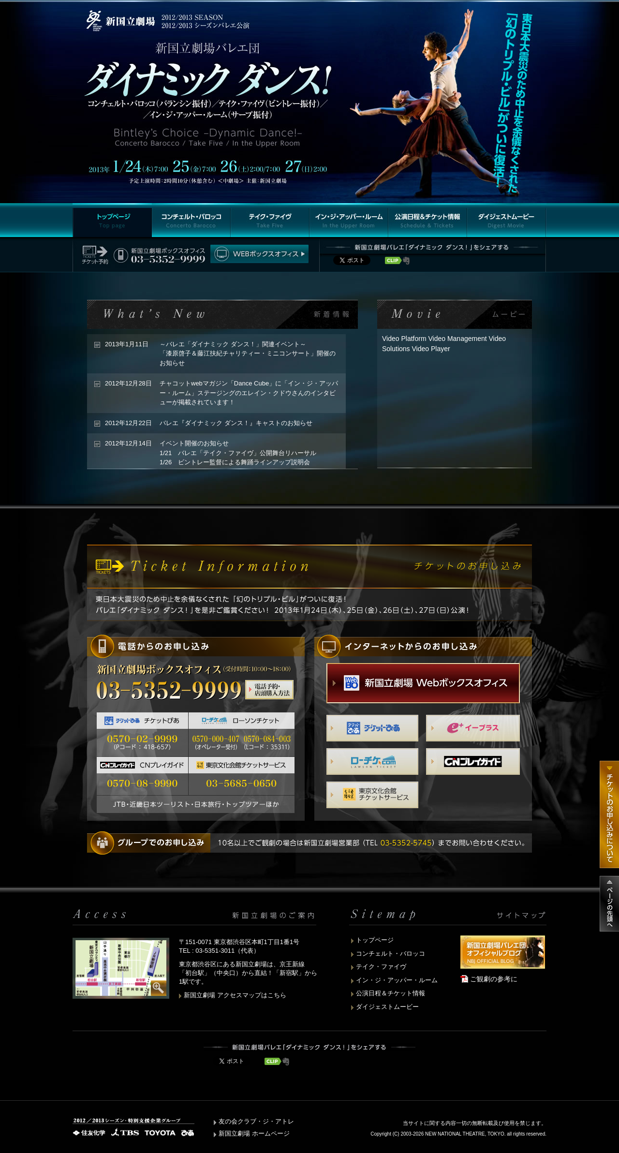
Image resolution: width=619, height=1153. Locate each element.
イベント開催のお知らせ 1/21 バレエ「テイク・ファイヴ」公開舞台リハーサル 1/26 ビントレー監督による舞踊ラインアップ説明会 (238, 453)
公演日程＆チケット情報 (390, 993)
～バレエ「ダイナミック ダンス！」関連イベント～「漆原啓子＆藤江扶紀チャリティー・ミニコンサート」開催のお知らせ (248, 353)
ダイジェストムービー (387, 1006)
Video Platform (404, 338)
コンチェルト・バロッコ (390, 953)
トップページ (375, 940)
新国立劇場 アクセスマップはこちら (235, 995)
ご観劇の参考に (493, 979)
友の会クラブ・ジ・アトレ (256, 1121)
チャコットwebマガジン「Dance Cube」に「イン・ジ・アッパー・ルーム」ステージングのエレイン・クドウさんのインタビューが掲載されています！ (249, 393)
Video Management (457, 338)
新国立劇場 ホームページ (254, 1133)
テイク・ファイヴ (381, 966)
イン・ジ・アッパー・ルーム (397, 980)
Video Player (431, 349)
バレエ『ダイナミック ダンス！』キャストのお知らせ (236, 423)
